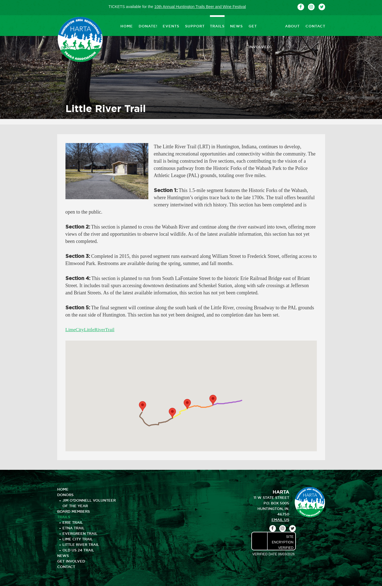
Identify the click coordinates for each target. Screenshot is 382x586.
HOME (126, 25)
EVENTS (171, 25)
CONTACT (315, 25)
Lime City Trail (77, 539)
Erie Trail (72, 522)
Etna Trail (73, 528)
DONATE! (147, 25)
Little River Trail (80, 544)
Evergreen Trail (80, 533)
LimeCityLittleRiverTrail (90, 329)
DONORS (65, 495)
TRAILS (217, 25)
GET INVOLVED (264, 25)
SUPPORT (194, 25)
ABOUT (292, 25)
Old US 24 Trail (78, 550)
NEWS (236, 25)
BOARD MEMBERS (73, 511)
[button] (172, 413)
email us (280, 520)
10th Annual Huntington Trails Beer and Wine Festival (200, 6)
